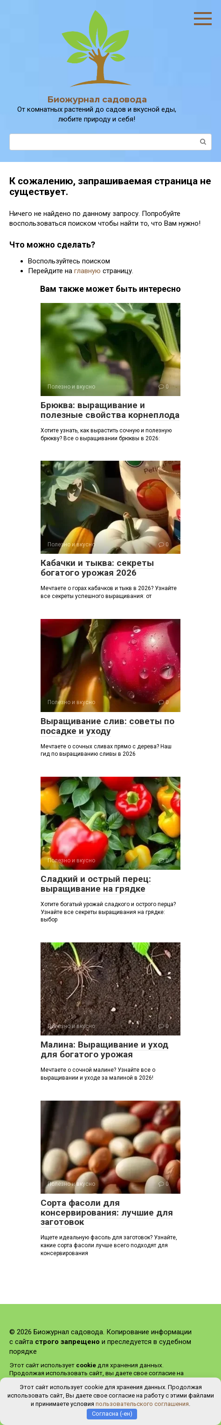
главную (87, 271)
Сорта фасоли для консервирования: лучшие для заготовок (107, 1212)
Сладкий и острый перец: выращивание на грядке (96, 884)
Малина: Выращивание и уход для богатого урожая (104, 1049)
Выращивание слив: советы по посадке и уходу (107, 726)
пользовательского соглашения (142, 1403)
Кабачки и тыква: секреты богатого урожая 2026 (97, 568)
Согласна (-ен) (112, 1413)
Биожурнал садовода (97, 99)
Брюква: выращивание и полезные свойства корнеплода (110, 410)
